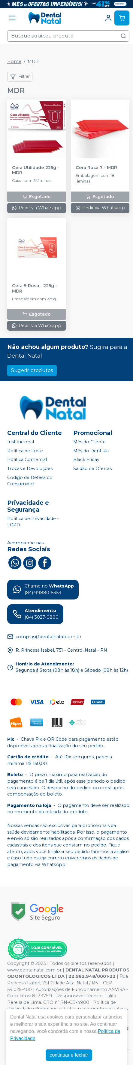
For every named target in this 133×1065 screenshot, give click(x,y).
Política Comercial (27, 460)
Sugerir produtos (32, 370)
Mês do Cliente (89, 442)
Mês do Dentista (91, 451)
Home (14, 61)
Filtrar (20, 77)
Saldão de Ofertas (92, 468)
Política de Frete (25, 451)
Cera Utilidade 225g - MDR (35, 170)
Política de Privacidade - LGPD (33, 522)
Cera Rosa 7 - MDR (96, 167)
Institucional (20, 442)
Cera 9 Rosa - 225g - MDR (34, 288)
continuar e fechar (69, 1055)
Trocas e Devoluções (30, 468)
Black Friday (86, 460)
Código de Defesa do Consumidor (30, 481)
